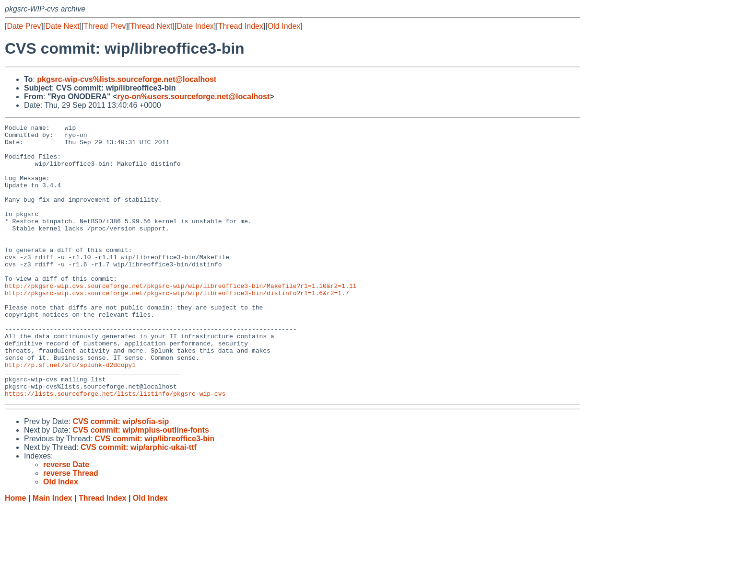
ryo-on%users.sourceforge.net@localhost (193, 96)
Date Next (62, 26)
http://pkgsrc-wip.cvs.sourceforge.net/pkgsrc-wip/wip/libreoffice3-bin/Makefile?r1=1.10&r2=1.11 (180, 318)
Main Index (52, 553)
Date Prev (24, 26)
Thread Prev (105, 26)
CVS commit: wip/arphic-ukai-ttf (139, 502)
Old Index (284, 26)
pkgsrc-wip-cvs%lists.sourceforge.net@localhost (126, 79)
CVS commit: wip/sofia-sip (120, 476)
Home (15, 553)
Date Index (194, 26)
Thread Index (240, 26)
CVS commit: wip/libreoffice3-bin (154, 493)
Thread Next (151, 26)
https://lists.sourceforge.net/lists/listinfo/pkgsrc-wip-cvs (115, 448)
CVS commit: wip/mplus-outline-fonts (140, 485)
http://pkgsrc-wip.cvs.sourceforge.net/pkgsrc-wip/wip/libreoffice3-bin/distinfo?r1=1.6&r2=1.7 (177, 327)
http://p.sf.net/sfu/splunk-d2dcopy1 (70, 413)
